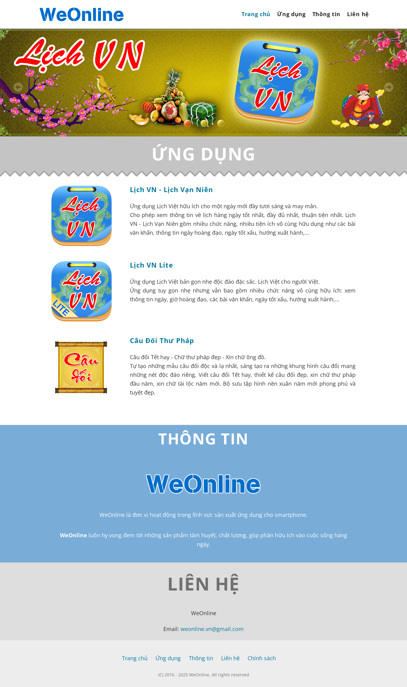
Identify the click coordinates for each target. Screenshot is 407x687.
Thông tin (326, 14)
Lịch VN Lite (151, 264)
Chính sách (262, 658)
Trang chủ (256, 14)
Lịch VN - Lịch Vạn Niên (171, 189)
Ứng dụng (291, 14)
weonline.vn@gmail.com (212, 629)
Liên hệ (358, 14)
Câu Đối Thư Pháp (162, 340)
